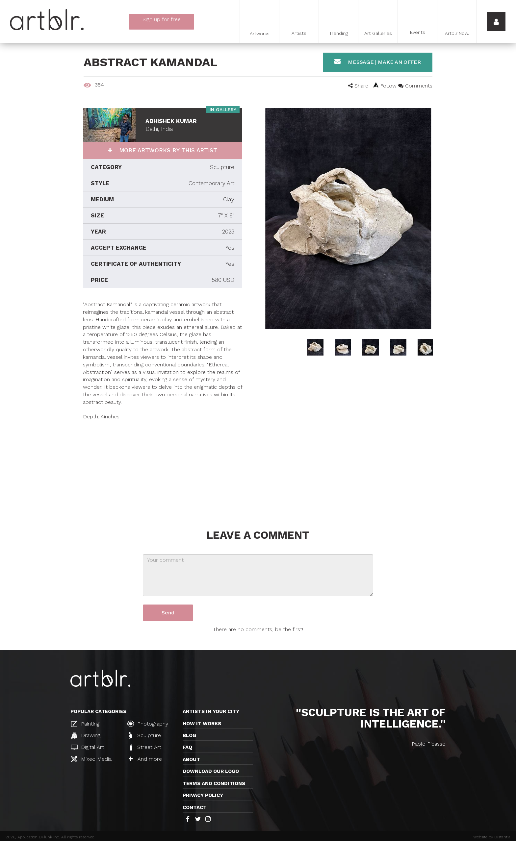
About (191, 759)
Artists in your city (211, 711)
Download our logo (211, 771)
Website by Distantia (491, 837)
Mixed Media (91, 758)
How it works (202, 724)
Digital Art (87, 747)
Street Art (145, 747)
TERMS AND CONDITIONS (214, 783)
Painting (85, 723)
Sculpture (145, 735)
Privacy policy (203, 795)
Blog (189, 735)
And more (145, 759)
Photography (147, 723)
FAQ (187, 747)
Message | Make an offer (377, 61)
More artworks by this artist (167, 150)
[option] (348, 218)
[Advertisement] (162, 467)
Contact (195, 807)
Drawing (85, 735)
